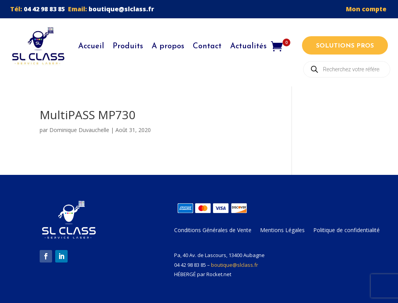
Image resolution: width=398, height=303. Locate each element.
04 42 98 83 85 (44, 9)
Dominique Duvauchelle (79, 130)
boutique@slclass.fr (121, 9)
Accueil (91, 46)
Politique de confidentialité (346, 230)
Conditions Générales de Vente (212, 230)
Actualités (248, 46)
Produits (128, 46)
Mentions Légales (282, 230)
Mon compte (367, 9)
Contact (207, 46)
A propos (168, 46)
